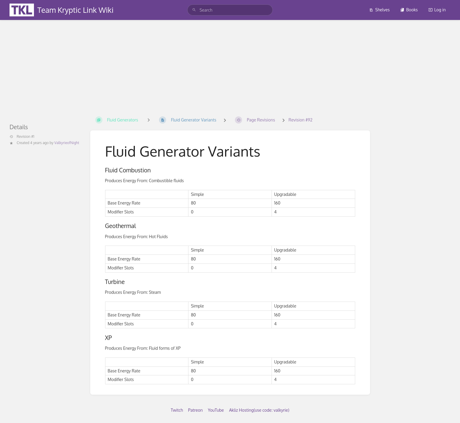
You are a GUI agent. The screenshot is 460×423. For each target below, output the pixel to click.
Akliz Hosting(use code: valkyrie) (259, 410)
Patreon (195, 410)
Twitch (177, 410)
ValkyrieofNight (66, 143)
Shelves (379, 9)
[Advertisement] (230, 65)
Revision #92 (300, 119)
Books (409, 9)
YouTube (216, 410)
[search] (230, 9)
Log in (437, 9)
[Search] (194, 10)
